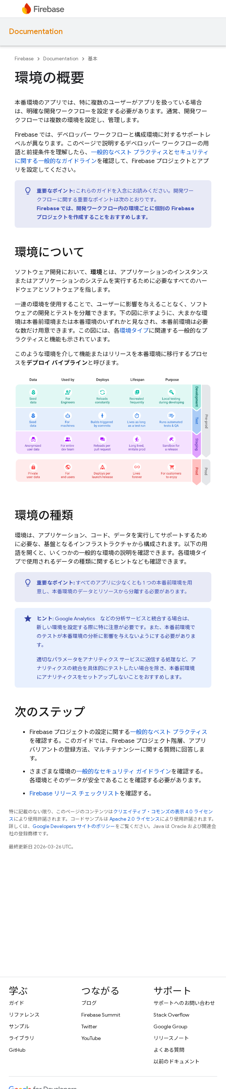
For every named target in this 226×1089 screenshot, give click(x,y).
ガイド (16, 1003)
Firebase (24, 59)
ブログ (89, 1003)
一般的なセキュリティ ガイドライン (123, 771)
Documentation (36, 31)
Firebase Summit (100, 1015)
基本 (92, 59)
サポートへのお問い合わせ (184, 1003)
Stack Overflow (171, 1015)
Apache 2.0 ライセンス (135, 819)
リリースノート (171, 1038)
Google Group (170, 1026)
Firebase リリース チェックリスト (74, 793)
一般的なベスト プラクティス (129, 152)
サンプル (19, 1026)
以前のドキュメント (176, 1061)
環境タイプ (134, 330)
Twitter (89, 1026)
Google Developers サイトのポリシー (74, 826)
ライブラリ (21, 1038)
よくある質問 (168, 1050)
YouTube (91, 1038)
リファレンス (24, 1015)
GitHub (17, 1050)
